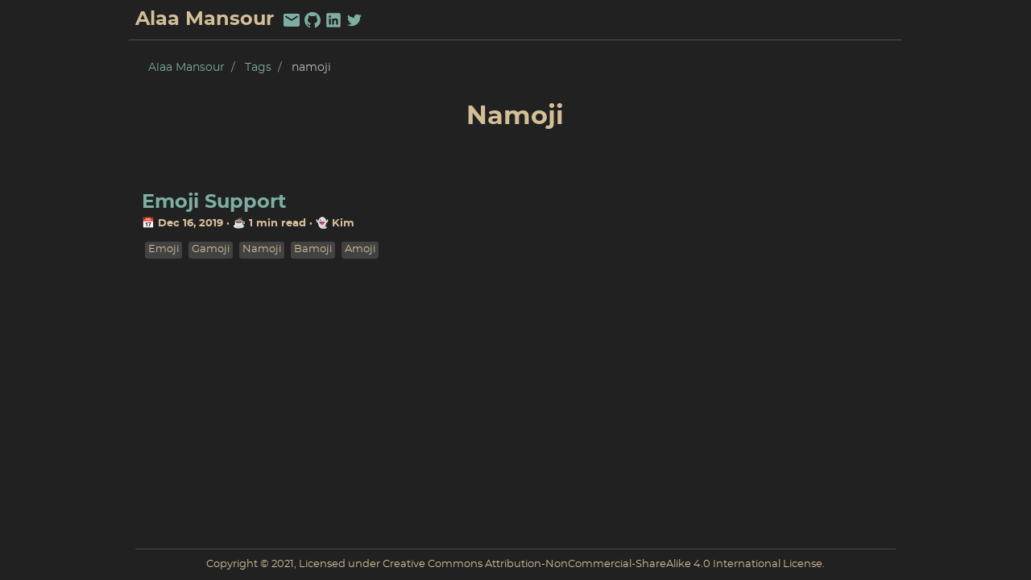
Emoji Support (214, 202)
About (834, 20)
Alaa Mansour (186, 67)
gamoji (211, 249)
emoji (163, 249)
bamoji (313, 249)
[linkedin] (333, 20)
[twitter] (354, 20)
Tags (258, 67)
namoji (261, 249)
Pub (882, 20)
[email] (291, 20)
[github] (312, 20)
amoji (360, 249)
